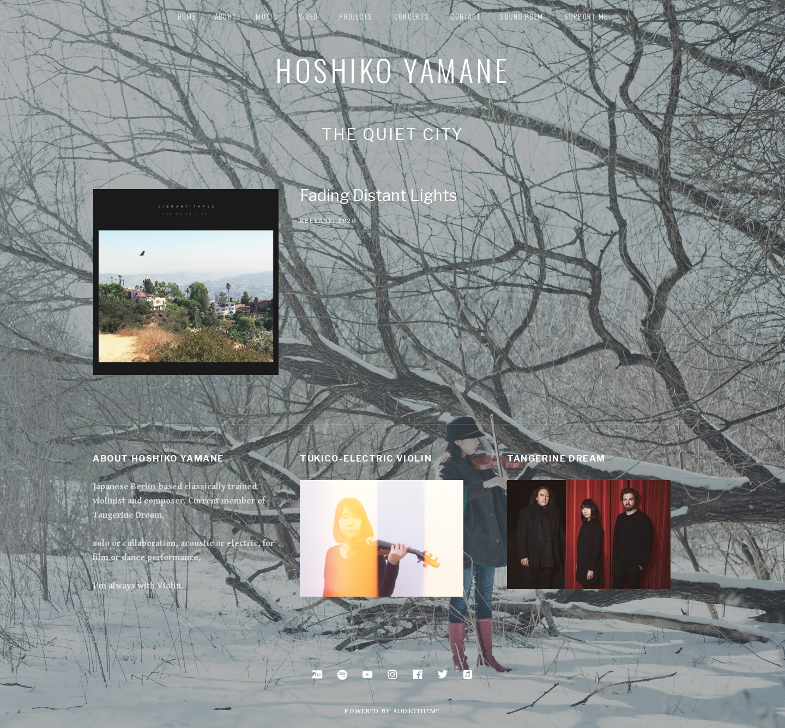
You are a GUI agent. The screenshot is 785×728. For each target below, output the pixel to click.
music (266, 16)
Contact (465, 16)
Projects (355, 16)
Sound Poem (521, 16)
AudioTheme (416, 711)
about (226, 16)
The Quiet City (393, 134)
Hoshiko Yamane (392, 69)
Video (308, 16)
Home (187, 16)
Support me (585, 16)
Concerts (411, 16)
